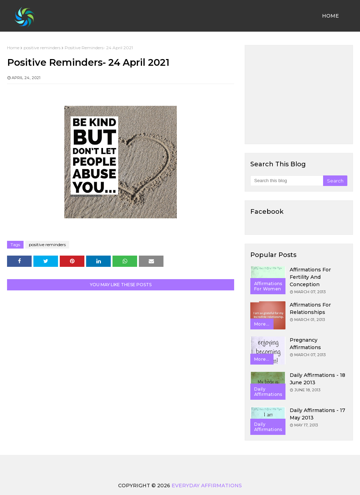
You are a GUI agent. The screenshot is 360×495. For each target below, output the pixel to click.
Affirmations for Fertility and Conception (310, 277)
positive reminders (42, 47)
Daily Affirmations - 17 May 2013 (317, 414)
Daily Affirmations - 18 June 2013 (317, 379)
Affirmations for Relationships (310, 308)
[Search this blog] (286, 180)
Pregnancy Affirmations (305, 344)
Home (13, 47)
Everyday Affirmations (207, 485)
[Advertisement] (298, 95)
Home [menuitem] (330, 16)
